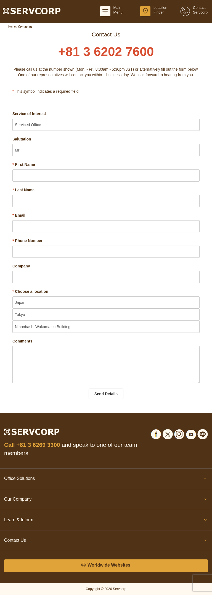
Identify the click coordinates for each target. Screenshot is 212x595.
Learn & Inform (106, 521)
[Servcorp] (31, 11)
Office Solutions (106, 479)
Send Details (106, 394)
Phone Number (27, 240)
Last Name (23, 190)
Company (21, 266)
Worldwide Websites (105, 565)
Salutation (21, 139)
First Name (23, 164)
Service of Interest (29, 113)
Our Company (106, 500)
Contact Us (106, 541)
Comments (22, 341)
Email (18, 215)
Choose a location (31, 291)
